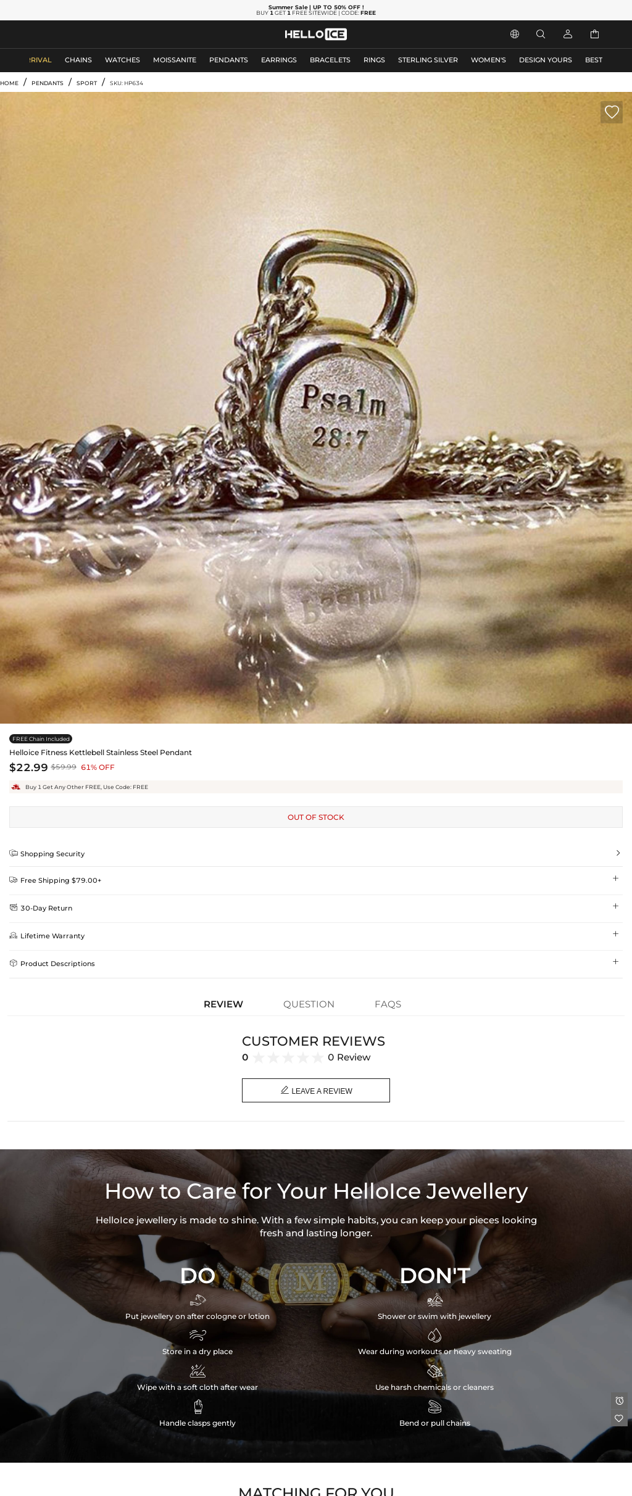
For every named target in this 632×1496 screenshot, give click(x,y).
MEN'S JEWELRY (58, 34)
